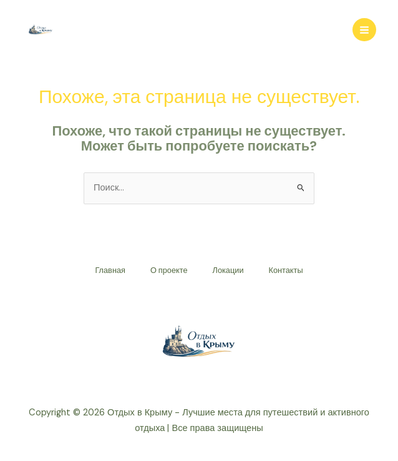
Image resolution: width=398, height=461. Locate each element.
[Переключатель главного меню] (364, 30)
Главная (110, 270)
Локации (228, 270)
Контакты (286, 270)
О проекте (169, 270)
